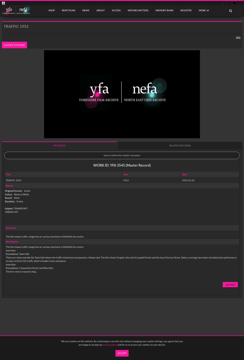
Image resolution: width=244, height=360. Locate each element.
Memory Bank (164, 10)
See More (230, 284)
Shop (52, 10)
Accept (122, 353)
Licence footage (14, 45)
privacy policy (110, 344)
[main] (122, 167)
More (202, 10)
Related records (180, 145)
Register (186, 10)
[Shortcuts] (238, 37)
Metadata (59, 145)
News (86, 10)
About (101, 10)
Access (116, 10)
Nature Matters (138, 10)
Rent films (68, 10)
